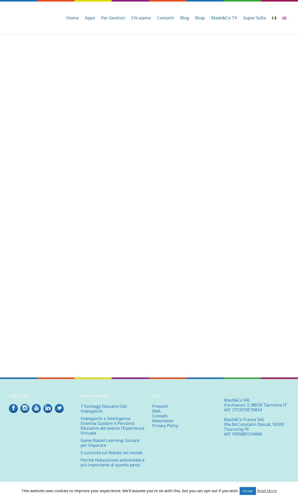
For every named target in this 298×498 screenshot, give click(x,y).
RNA (156, 411)
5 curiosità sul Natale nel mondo (112, 452)
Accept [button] (248, 491)
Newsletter (163, 421)
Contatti (160, 416)
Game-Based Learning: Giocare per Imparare (110, 443)
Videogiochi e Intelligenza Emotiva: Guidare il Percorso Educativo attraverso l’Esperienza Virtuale (112, 426)
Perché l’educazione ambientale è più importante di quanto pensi (113, 462)
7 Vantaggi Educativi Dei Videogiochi (104, 408)
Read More (267, 490)
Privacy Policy (165, 425)
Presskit (160, 406)
